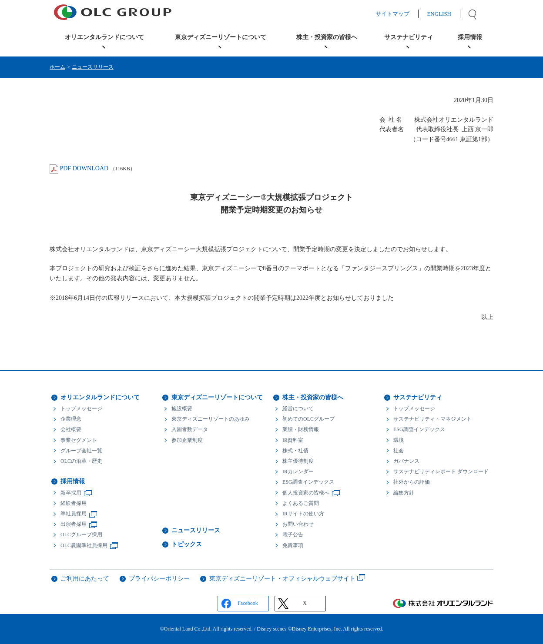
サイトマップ (401, 13)
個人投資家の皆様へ (305, 493)
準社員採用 (73, 514)
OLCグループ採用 (81, 534)
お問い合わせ (298, 524)
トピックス (186, 544)
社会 (398, 451)
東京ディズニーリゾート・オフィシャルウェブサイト (282, 578)
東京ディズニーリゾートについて (217, 397)
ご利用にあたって (84, 578)
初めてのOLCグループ (308, 419)
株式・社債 (295, 451)
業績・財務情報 (300, 429)
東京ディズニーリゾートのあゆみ (210, 419)
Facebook (248, 603)
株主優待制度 (298, 461)
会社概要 (70, 429)
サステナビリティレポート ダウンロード (441, 471)
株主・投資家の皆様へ (312, 397)
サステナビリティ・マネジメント (432, 419)
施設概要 (181, 408)
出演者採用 (73, 524)
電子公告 (292, 534)
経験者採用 (73, 503)
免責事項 (292, 545)
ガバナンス (406, 461)
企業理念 (70, 419)
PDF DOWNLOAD (84, 168)
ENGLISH (448, 13)
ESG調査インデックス (308, 482)
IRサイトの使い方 (303, 514)
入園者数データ (189, 429)
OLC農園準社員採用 (83, 545)
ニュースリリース (93, 67)
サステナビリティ (417, 397)
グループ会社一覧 (81, 451)
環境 (398, 440)
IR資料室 (292, 440)
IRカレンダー (298, 471)
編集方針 (403, 493)
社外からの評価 (411, 482)
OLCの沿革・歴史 (81, 461)
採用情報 (72, 481)
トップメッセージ (81, 408)
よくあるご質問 (300, 503)
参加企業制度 (187, 440)
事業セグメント (78, 440)
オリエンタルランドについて (100, 397)
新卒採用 (70, 493)
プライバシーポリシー (159, 578)
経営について (298, 408)
